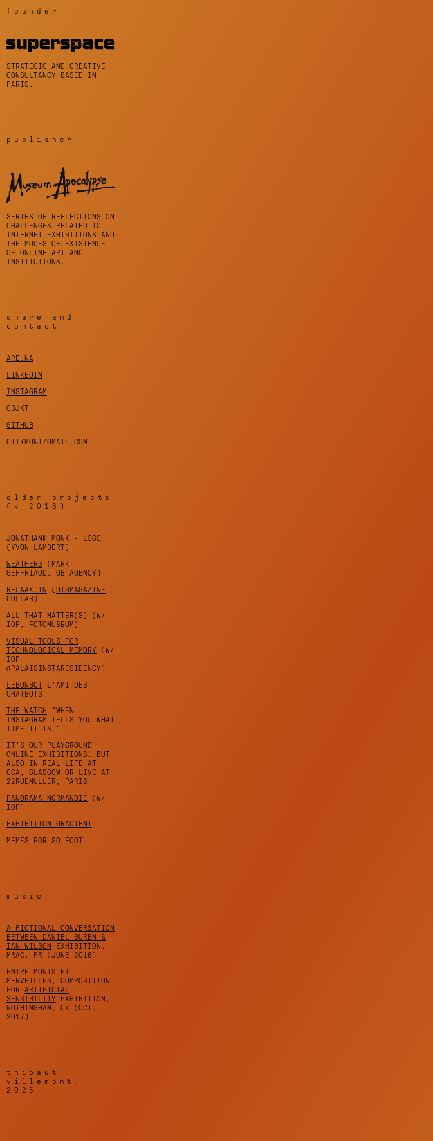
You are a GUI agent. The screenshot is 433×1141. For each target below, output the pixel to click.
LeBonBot (24, 684)
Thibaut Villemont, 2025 (44, 1081)
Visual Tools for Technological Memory (51, 646)
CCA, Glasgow (33, 772)
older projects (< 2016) (59, 502)
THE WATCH (26, 710)
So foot (67, 840)
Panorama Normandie (47, 798)
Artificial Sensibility (37, 994)
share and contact (40, 322)
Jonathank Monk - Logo (53, 538)
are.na (19, 358)
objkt (17, 408)
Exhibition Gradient (49, 823)
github (19, 425)
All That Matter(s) (47, 615)
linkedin (24, 374)
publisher (40, 139)
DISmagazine (81, 589)
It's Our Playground (49, 745)
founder (33, 10)
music (25, 895)
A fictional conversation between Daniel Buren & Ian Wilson (60, 937)
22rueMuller (31, 781)
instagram (26, 391)
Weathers (24, 564)
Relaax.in (26, 589)
